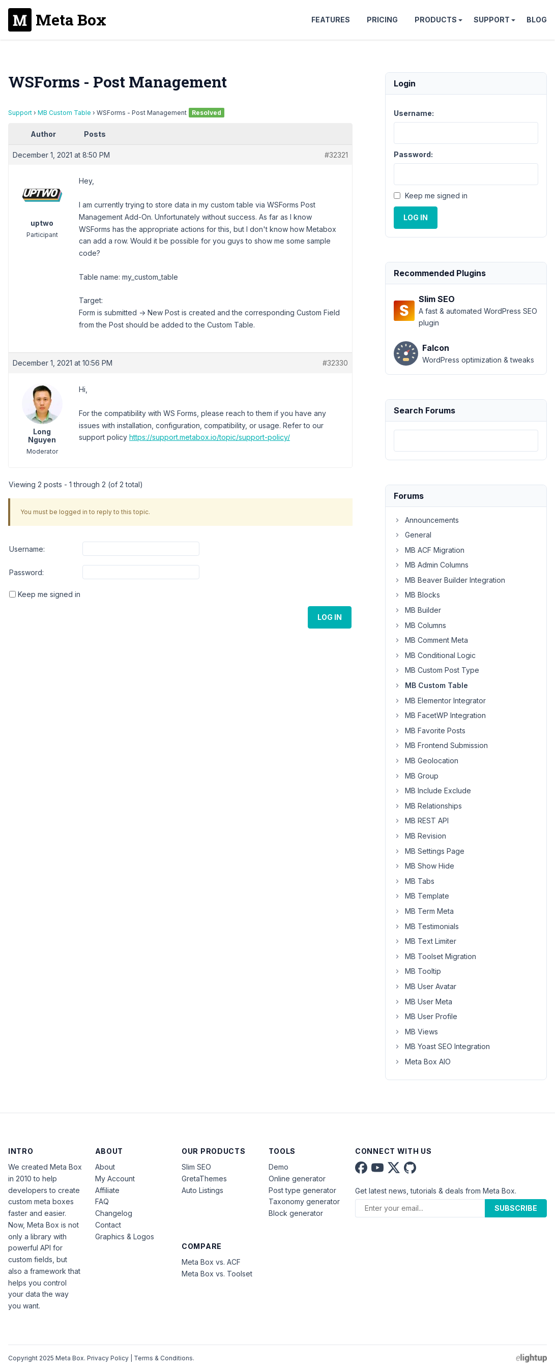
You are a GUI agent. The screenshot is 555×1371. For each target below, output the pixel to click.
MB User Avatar (425, 986)
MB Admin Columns (431, 564)
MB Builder (417, 610)
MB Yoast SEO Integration (442, 1046)
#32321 (336, 155)
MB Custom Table (64, 112)
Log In (329, 617)
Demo (278, 1167)
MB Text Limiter (425, 941)
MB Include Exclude (432, 790)
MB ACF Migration (429, 550)
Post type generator (302, 1190)
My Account (115, 1178)
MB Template (421, 895)
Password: (26, 572)
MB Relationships (428, 805)
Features (330, 19)
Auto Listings (202, 1190)
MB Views (416, 1031)
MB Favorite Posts (429, 730)
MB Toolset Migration (435, 956)
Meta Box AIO (422, 1061)
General (412, 534)
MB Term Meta (424, 911)
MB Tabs (414, 881)
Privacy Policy (108, 1358)
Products (436, 19)
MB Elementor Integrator (440, 700)
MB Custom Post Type (436, 670)
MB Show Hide (424, 865)
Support (492, 19)
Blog (537, 19)
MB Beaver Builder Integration (449, 580)
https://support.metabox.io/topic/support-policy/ (209, 437)
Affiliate (107, 1190)
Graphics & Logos (124, 1236)
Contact (108, 1224)
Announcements (426, 520)
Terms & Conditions (163, 1358)
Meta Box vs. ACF (211, 1262)
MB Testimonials (426, 926)
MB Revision (420, 835)
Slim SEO (196, 1167)
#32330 (335, 363)
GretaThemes (204, 1178)
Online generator (297, 1178)
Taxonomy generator (304, 1201)
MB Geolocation (426, 760)
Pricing (382, 19)
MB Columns (420, 625)
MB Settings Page (429, 851)
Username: (27, 549)
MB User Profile (425, 1016)
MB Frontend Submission (441, 745)
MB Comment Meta (431, 640)
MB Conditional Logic (435, 655)
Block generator (296, 1213)
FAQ (102, 1201)
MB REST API (421, 820)
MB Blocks (417, 594)
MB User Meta (423, 1001)
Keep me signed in (49, 594)
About (105, 1167)
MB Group (416, 775)
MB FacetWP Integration (440, 715)
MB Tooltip (417, 971)
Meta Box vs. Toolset (217, 1273)
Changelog (113, 1213)
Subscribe (515, 1208)
